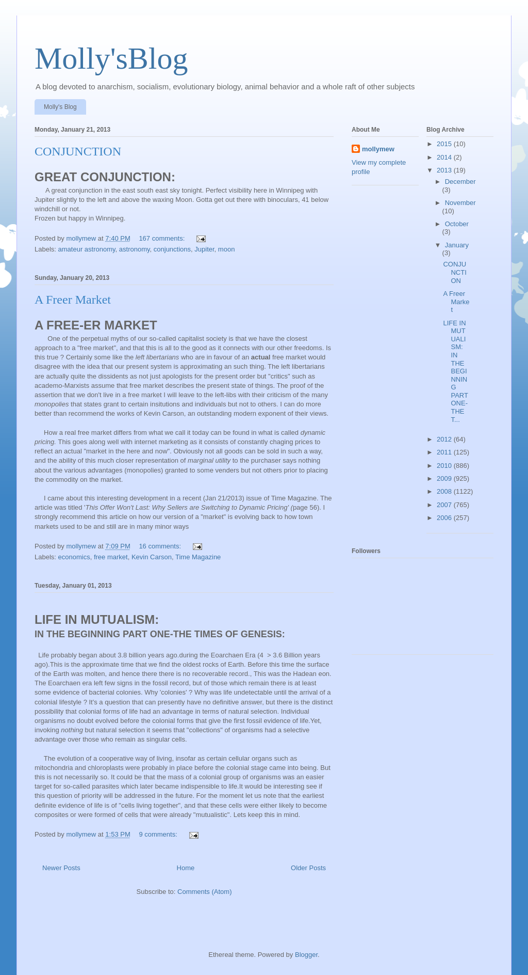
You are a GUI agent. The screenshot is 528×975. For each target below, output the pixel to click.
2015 (445, 144)
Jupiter (204, 249)
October (457, 224)
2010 (445, 465)
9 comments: (159, 834)
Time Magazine (198, 557)
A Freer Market (73, 299)
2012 (445, 439)
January (457, 245)
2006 (445, 518)
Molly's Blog (60, 107)
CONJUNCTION (78, 151)
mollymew (378, 149)
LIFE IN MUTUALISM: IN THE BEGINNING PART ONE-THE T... (455, 371)
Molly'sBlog (111, 58)
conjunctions (172, 249)
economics (74, 557)
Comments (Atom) (204, 891)
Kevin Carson (151, 557)
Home (186, 868)
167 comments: (163, 238)
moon (226, 249)
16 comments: (161, 546)
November (460, 203)
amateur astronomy (87, 249)
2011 (445, 452)
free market (111, 557)
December (460, 181)
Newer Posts (61, 868)
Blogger (306, 954)
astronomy (134, 249)
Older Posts (308, 868)
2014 (445, 157)
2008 (445, 491)
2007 (445, 505)
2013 (445, 170)
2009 (445, 478)
